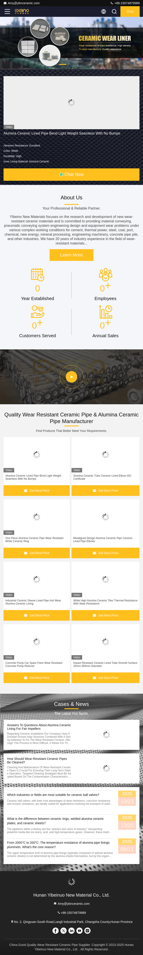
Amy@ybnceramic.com (21, 3)
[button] (62, 64)
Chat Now (71, 174)
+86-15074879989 (125, 3)
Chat (130, 11)
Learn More (71, 254)
